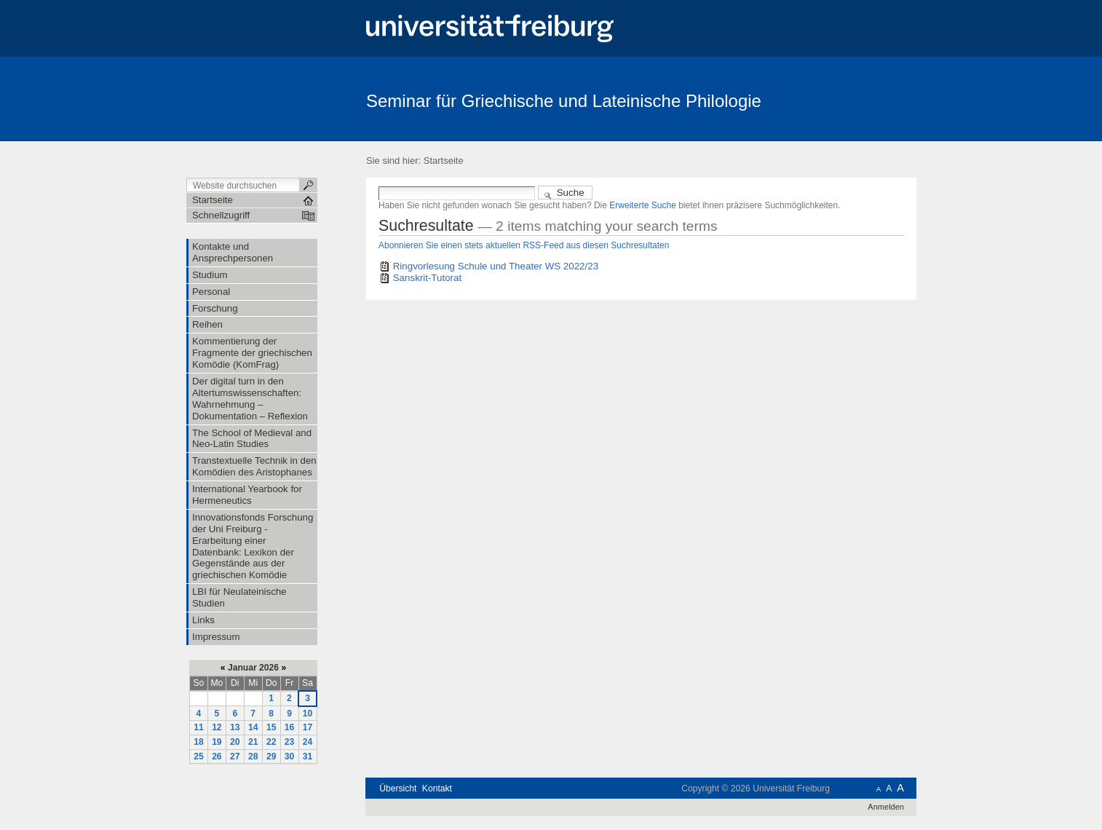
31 (308, 756)
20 (235, 742)
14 (253, 727)
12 (217, 727)
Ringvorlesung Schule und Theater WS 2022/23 (495, 266)
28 (253, 756)
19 (217, 742)
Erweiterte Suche (642, 205)
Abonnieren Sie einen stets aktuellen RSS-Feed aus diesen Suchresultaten (523, 245)
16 (290, 727)
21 (253, 742)
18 (199, 742)
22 (271, 742)
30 (290, 756)
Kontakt (437, 788)
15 (271, 727)
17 (308, 727)
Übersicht (397, 788)
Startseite (444, 160)
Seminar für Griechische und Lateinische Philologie (563, 101)
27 (235, 756)
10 (308, 713)
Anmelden (886, 806)
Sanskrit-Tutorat (427, 277)
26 (217, 756)
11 (199, 727)
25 (199, 756)
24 (308, 742)
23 (290, 742)
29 (271, 756)
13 (235, 727)
